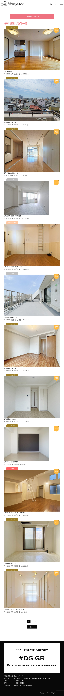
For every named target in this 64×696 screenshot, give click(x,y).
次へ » (32, 627)
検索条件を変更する (32, 17)
